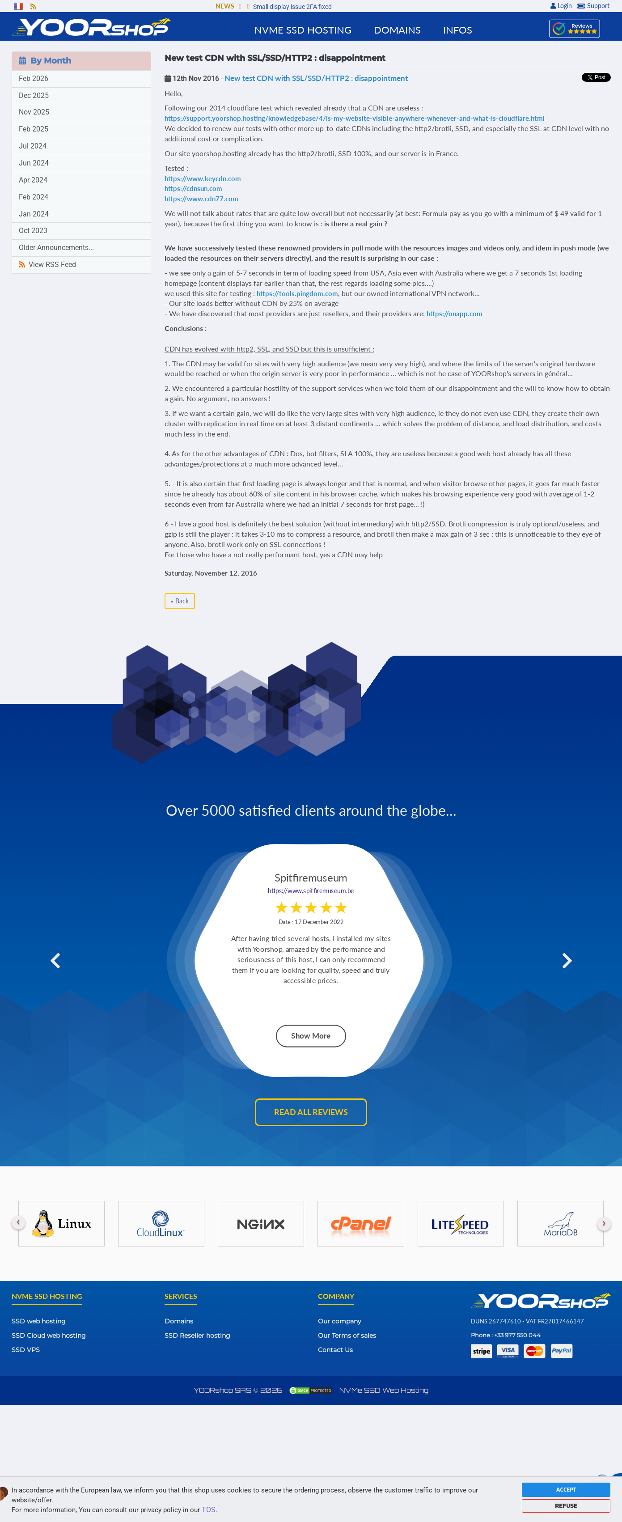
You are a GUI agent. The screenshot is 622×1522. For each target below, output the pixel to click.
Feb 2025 (33, 129)
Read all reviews (311, 1112)
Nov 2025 (34, 112)
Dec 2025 (34, 95)
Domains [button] (397, 30)
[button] (240, 7)
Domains (179, 1321)
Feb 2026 (33, 78)
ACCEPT (566, 1489)
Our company (339, 1321)
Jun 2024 (34, 163)
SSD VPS (26, 1350)
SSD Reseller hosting (197, 1335)
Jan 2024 (34, 214)
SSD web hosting (39, 1321)
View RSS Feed (47, 264)
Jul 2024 (33, 146)
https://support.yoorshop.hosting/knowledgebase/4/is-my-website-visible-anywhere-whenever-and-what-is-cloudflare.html (355, 118)
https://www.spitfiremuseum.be (311, 891)
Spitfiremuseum (311, 877)
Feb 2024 (33, 197)
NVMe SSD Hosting (302, 30)
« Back (180, 601)
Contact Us (335, 1350)
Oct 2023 (33, 230)
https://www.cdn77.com (201, 199)
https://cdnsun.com (193, 188)
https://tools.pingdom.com (297, 293)
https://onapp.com (454, 313)
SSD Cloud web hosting (49, 1335)
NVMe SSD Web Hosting (383, 1390)
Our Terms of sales (347, 1335)
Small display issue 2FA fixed (292, 6)
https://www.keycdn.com (203, 178)
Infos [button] (457, 30)
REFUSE (566, 1505)
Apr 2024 (33, 180)
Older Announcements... (56, 247)
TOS (209, 1509)
